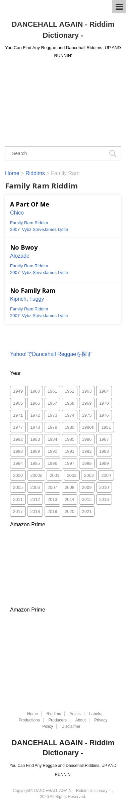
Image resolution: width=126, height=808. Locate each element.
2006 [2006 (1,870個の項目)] (35, 487)
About (80, 720)
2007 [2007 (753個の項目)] (52, 487)
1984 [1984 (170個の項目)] (52, 439)
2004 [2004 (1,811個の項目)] (106, 475)
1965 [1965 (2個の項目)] (18, 403)
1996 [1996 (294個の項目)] (52, 463)
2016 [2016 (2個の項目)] (104, 499)
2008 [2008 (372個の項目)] (69, 487)
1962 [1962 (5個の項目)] (69, 391)
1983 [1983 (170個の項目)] (35, 439)
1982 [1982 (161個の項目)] (18, 439)
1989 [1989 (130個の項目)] (35, 451)
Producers (57, 720)
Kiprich (18, 299)
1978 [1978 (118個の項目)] (35, 427)
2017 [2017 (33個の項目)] (18, 511)
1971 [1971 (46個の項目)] (18, 415)
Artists (74, 713)
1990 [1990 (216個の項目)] (52, 451)
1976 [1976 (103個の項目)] (104, 415)
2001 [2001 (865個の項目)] (54, 475)
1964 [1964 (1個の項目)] (104, 391)
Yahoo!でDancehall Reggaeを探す (51, 354)
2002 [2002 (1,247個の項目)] (72, 475)
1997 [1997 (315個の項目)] (69, 463)
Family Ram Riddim (29, 222)
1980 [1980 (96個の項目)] (69, 427)
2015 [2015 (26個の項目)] (87, 499)
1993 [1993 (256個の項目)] (104, 451)
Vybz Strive (33, 229)
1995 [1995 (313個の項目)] (35, 463)
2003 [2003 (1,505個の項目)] (89, 475)
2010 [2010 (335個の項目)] (104, 487)
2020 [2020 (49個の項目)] (69, 511)
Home (32, 713)
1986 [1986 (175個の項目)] (87, 439)
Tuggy (36, 299)
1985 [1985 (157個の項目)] (69, 439)
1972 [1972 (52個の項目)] (35, 415)
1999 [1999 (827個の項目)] (104, 463)
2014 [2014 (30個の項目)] (69, 499)
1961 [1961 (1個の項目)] (52, 391)
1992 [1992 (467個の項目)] (87, 451)
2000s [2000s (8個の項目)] (36, 475)
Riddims (54, 713)
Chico (17, 213)
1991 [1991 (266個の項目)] (69, 451)
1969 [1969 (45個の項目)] (87, 403)
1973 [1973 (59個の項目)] (52, 415)
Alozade (19, 256)
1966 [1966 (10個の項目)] (35, 403)
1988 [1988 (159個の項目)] (18, 451)
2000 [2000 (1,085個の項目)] (18, 475)
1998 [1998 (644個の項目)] (87, 463)
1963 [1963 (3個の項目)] (87, 391)
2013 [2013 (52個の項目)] (52, 499)
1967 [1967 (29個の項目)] (52, 403)
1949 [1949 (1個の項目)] (18, 391)
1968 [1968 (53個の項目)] (69, 403)
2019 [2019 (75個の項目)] (52, 511)
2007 (15, 229)
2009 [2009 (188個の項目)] (87, 487)
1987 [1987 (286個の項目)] (104, 439)
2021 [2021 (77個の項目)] (87, 511)
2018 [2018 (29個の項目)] (35, 511)
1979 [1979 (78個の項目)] (52, 427)
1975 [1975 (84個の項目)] (87, 415)
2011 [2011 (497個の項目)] (18, 499)
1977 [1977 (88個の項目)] (18, 427)
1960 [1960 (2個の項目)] (35, 391)
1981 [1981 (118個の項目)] (106, 427)
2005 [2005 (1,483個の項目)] (18, 487)
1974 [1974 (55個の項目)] (69, 415)
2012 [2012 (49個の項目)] (35, 499)
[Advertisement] (63, 99)
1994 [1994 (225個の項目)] (18, 463)
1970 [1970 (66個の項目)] (104, 403)
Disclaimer (71, 726)
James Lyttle (56, 229)
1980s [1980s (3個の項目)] (88, 427)
